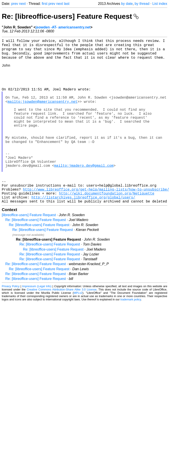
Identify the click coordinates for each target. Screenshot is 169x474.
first (44, 4)
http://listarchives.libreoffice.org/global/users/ (83, 230)
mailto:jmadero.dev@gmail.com (83, 191)
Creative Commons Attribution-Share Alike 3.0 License (61, 323)
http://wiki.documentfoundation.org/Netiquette (106, 225)
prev (14, 4)
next (22, 4)
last (66, 4)
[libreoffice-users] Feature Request (29, 249)
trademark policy (130, 333)
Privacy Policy (10, 320)
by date (127, 4)
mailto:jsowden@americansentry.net (42, 114)
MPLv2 (78, 327)
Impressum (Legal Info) (36, 320)
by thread (142, 4)
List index (159, 4)
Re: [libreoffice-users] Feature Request (70, 16)
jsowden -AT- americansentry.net (63, 27)
